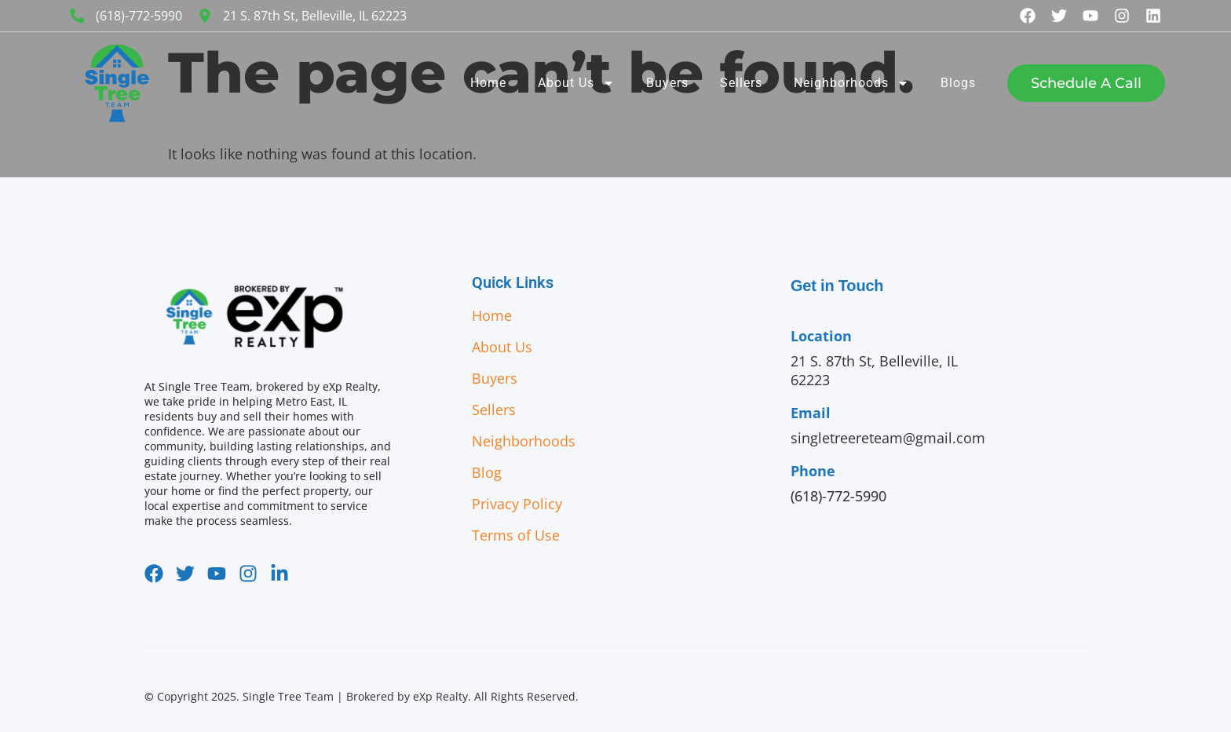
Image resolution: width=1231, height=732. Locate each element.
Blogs (958, 82)
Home (488, 82)
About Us (576, 83)
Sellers (741, 82)
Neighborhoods (851, 83)
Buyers (667, 82)
